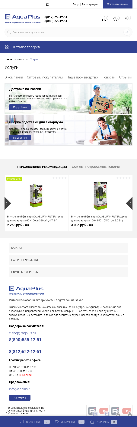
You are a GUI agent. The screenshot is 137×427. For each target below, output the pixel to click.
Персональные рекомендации (42, 167)
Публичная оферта (17, 413)
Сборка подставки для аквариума (36, 122)
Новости (108, 77)
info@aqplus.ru (20, 389)
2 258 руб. (18, 225)
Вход (76, 4)
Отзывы (125, 77)
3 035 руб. (82, 225)
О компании (14, 77)
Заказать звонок (117, 4)
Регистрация (90, 4)
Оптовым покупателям (45, 77)
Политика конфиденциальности (25, 410)
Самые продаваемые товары (96, 167)
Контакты (20, 397)
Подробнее (20, 107)
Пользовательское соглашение (25, 407)
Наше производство (82, 77)
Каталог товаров (22, 47)
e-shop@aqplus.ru (22, 333)
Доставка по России (25, 89)
